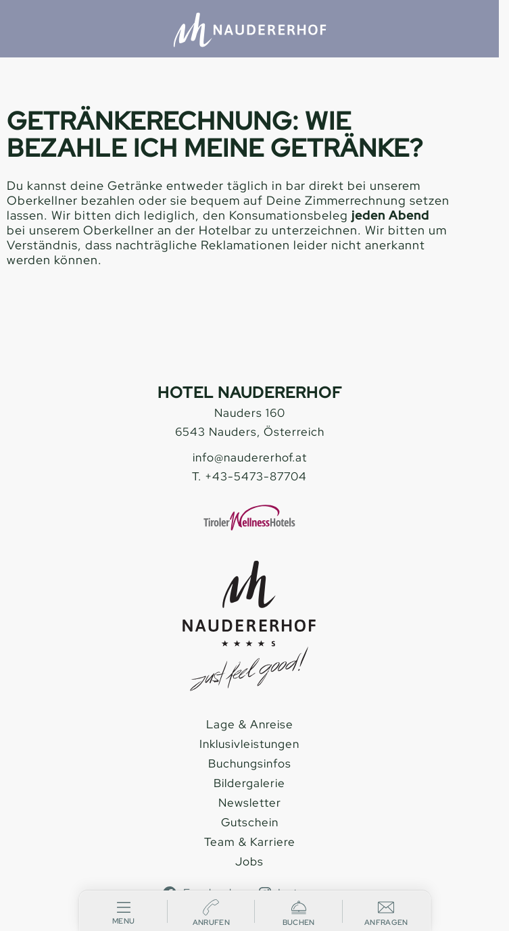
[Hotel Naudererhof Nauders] (249, 29)
